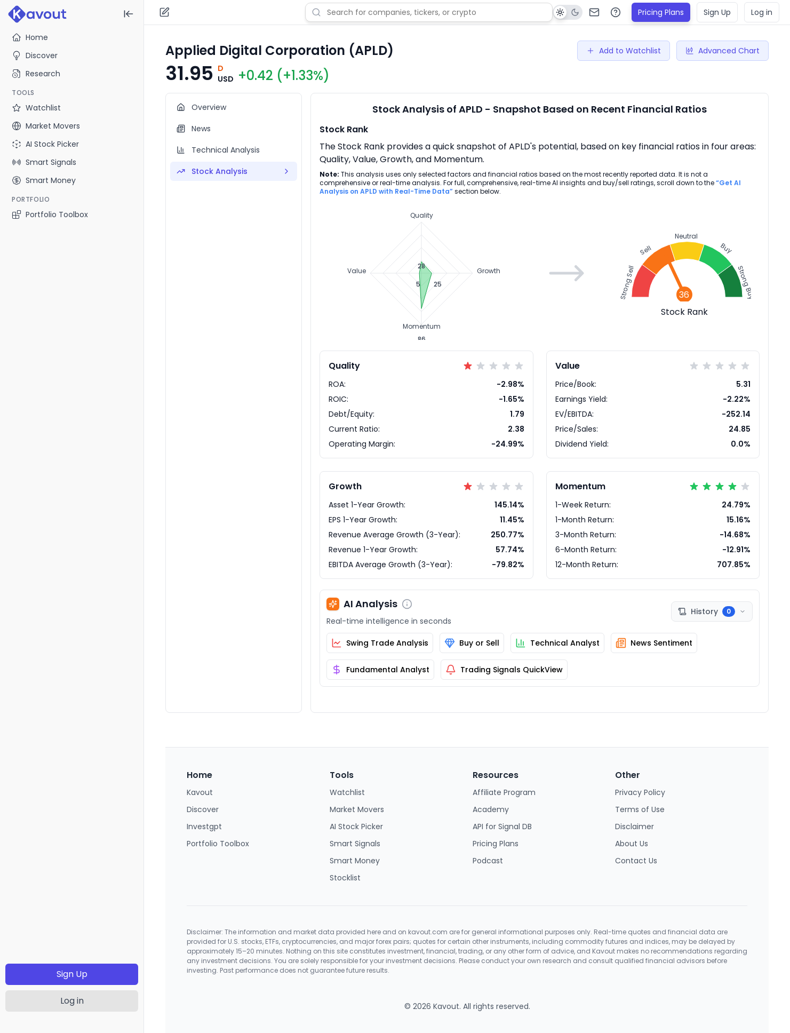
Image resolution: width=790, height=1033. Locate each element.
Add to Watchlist (623, 50)
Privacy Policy (640, 792)
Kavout (200, 792)
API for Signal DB (502, 826)
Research (36, 73)
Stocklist (345, 877)
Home (30, 37)
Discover (35, 55)
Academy (491, 809)
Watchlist (347, 792)
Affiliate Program (504, 792)
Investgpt (204, 826)
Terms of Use (640, 809)
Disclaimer (634, 826)
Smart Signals (355, 843)
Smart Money (355, 860)
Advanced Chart (722, 50)
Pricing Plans (661, 12)
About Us (631, 843)
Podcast (488, 860)
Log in (72, 1001)
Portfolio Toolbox (50, 214)
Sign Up (72, 974)
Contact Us (636, 860)
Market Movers (357, 809)
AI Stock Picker (356, 826)
